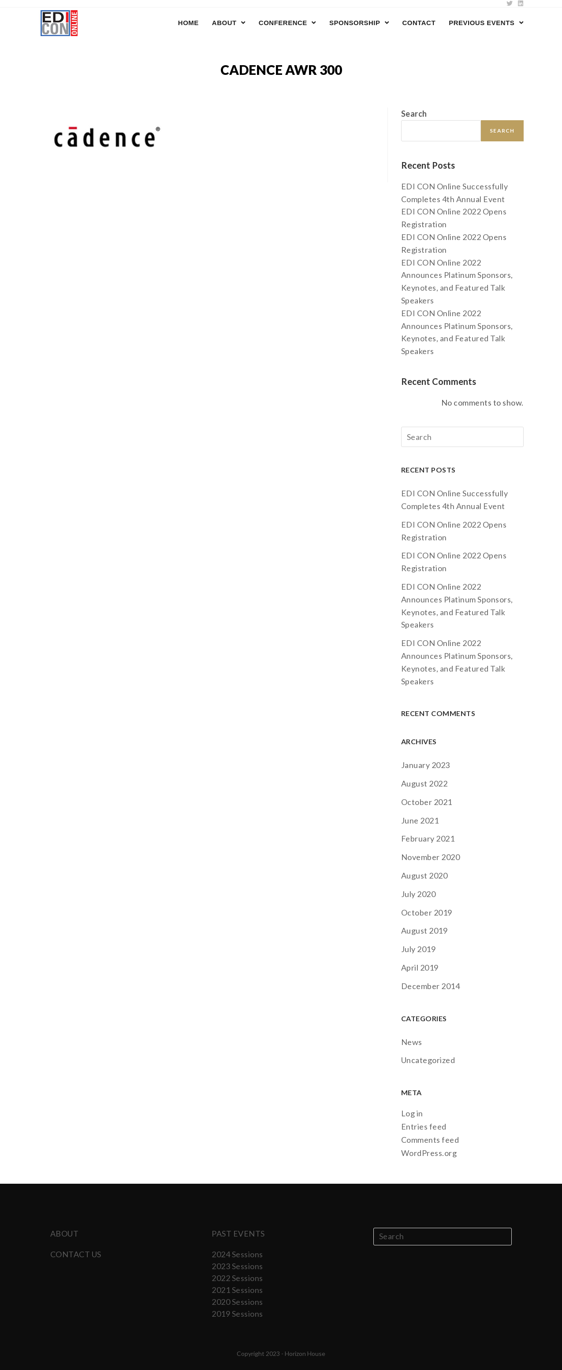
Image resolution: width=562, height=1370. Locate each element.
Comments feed (430, 1140)
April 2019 (420, 967)
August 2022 (424, 783)
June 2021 (420, 820)
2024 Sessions (237, 1254)
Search (414, 113)
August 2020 (424, 875)
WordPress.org (429, 1153)
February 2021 (428, 838)
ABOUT (64, 1233)
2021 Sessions (237, 1290)
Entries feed (424, 1126)
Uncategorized (428, 1060)
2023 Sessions (237, 1266)
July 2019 (418, 949)
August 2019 (424, 930)
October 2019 (426, 912)
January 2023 (425, 765)
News (411, 1042)
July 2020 (418, 894)
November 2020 (430, 857)
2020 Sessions (237, 1302)
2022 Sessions (237, 1278)
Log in (412, 1113)
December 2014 (430, 986)
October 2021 (426, 802)
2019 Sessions (237, 1313)
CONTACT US (75, 1254)
